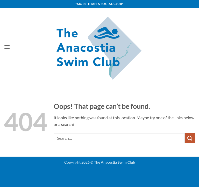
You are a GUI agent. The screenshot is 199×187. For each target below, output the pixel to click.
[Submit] (190, 138)
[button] (7, 47)
